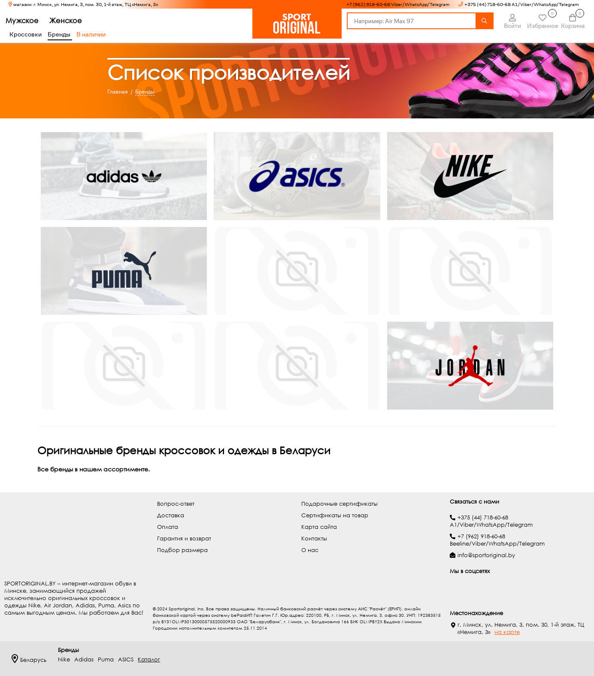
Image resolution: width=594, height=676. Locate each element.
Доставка (170, 515)
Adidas (84, 659)
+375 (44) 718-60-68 (483, 517)
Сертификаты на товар (334, 515)
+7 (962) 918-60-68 (481, 536)
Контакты (314, 538)
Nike (64, 659)
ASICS (125, 659)
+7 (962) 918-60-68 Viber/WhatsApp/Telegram (398, 4)
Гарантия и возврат (184, 538)
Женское (69, 20)
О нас (309, 550)
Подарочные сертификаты (339, 503)
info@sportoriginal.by (486, 555)
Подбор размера (182, 550)
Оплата (167, 527)
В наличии (91, 34)
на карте (507, 632)
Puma (106, 659)
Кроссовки (25, 34)
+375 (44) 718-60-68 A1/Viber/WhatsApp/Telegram (521, 4)
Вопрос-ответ (175, 503)
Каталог (149, 659)
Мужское (26, 20)
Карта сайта (319, 527)
